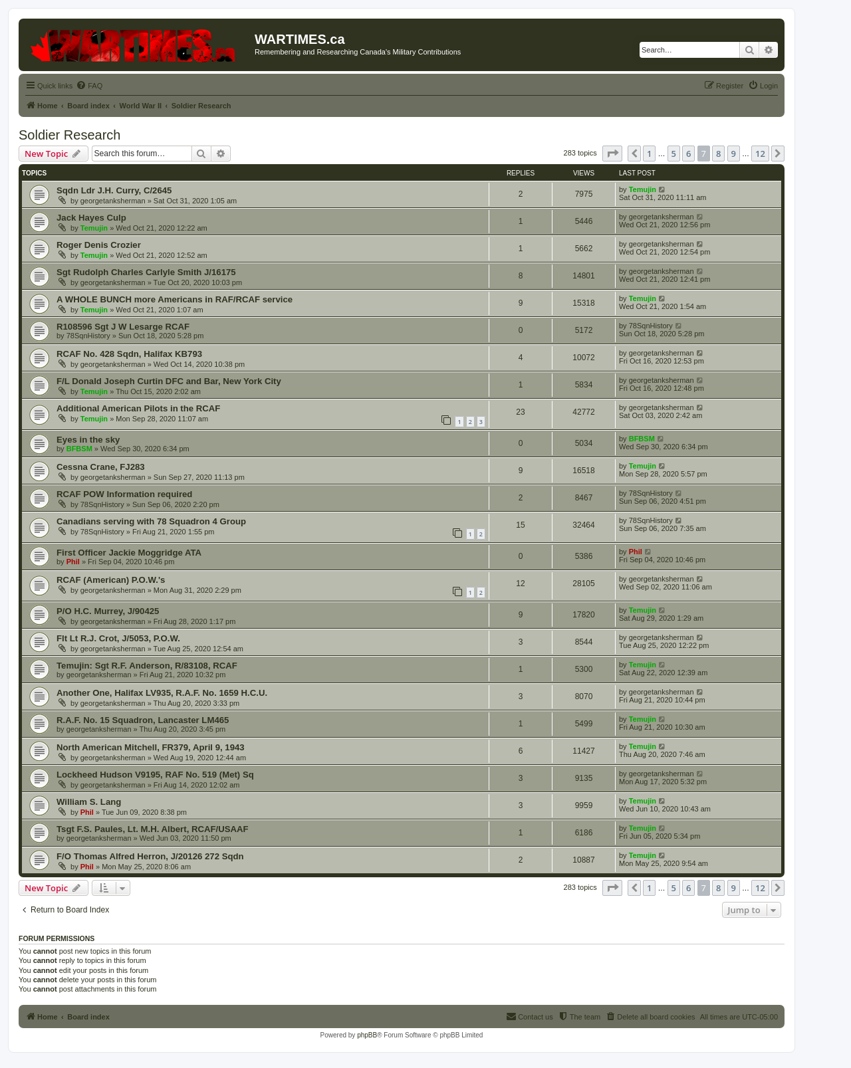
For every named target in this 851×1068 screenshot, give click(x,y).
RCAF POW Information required (124, 494)
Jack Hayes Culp (91, 218)
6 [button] (688, 154)
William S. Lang (89, 802)
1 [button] (649, 154)
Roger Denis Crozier (99, 245)
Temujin (642, 189)
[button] (612, 153)
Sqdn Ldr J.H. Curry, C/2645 (114, 190)
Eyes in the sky (88, 440)
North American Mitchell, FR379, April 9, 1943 (151, 747)
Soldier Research (69, 135)
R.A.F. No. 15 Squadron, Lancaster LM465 (143, 720)
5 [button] (673, 154)
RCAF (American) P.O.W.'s (111, 580)
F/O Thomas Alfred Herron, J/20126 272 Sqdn (150, 856)
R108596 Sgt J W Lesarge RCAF (123, 327)
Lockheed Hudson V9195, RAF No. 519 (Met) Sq (155, 775)
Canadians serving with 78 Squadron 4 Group (151, 521)
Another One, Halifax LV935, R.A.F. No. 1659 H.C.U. (162, 693)
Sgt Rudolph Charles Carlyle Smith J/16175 (146, 272)
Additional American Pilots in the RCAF (138, 408)
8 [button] (718, 154)
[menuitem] (89, 86)
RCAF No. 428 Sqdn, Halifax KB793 (129, 354)
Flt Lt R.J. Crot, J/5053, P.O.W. (118, 638)
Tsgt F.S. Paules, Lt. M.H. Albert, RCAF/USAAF (153, 829)
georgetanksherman (113, 201)
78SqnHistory (88, 336)
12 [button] (760, 154)
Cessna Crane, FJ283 (101, 467)
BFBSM (79, 449)
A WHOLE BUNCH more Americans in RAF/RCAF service (175, 299)
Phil (73, 562)
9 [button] (733, 154)
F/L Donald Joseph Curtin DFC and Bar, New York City (169, 381)
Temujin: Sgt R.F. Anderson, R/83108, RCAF (147, 666)
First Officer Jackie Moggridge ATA (129, 553)
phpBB (367, 1035)
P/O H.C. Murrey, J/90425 (108, 611)
